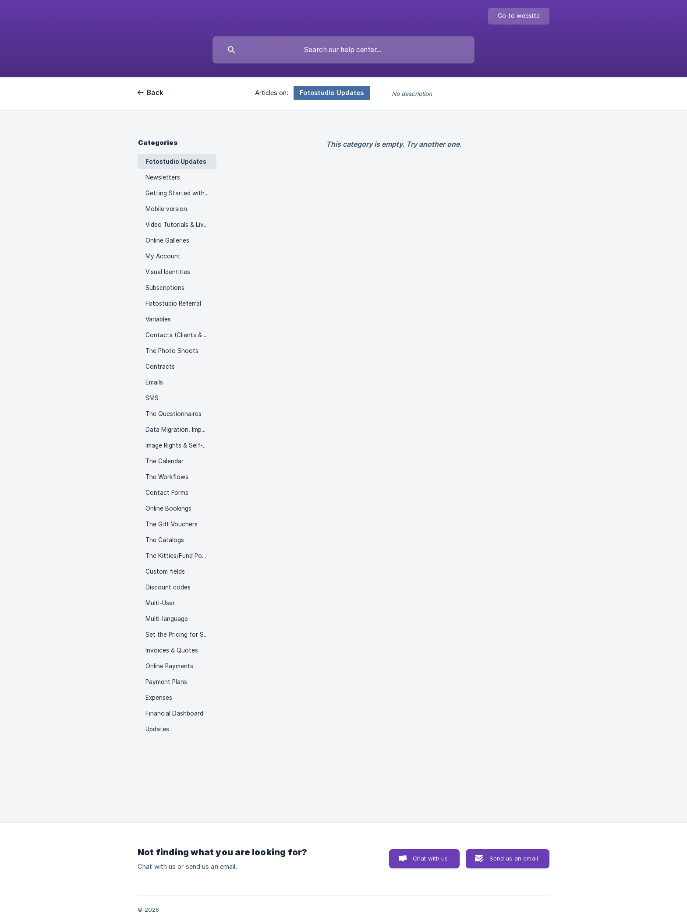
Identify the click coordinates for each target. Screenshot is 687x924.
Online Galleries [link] (167, 240)
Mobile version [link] (166, 208)
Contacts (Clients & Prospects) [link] (180, 335)
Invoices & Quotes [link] (171, 650)
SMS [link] (152, 398)
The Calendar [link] (164, 461)
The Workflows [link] (166, 476)
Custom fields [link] (165, 571)
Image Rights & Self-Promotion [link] (180, 445)
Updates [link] (157, 729)
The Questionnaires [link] (173, 413)
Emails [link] (154, 382)
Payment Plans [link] (166, 681)
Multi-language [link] (166, 618)
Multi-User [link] (160, 603)
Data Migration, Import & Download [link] (180, 429)
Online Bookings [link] (168, 508)
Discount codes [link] (168, 587)
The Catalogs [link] (164, 539)
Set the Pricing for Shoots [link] (180, 634)
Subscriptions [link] (164, 287)
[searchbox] (343, 49)
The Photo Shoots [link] (171, 350)
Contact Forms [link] (166, 492)
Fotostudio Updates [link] (175, 161)
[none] (518, 16)
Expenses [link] (158, 697)
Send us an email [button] (513, 858)
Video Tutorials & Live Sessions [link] (180, 224)
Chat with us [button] (430, 858)
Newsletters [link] (162, 177)
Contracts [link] (160, 366)
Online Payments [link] (169, 666)
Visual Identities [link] (167, 271)
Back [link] (155, 92)
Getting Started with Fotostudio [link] (180, 193)
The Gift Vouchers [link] (171, 524)
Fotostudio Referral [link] (173, 303)
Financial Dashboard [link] (174, 713)
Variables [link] (158, 319)
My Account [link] (163, 256)
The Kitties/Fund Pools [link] (177, 555)
